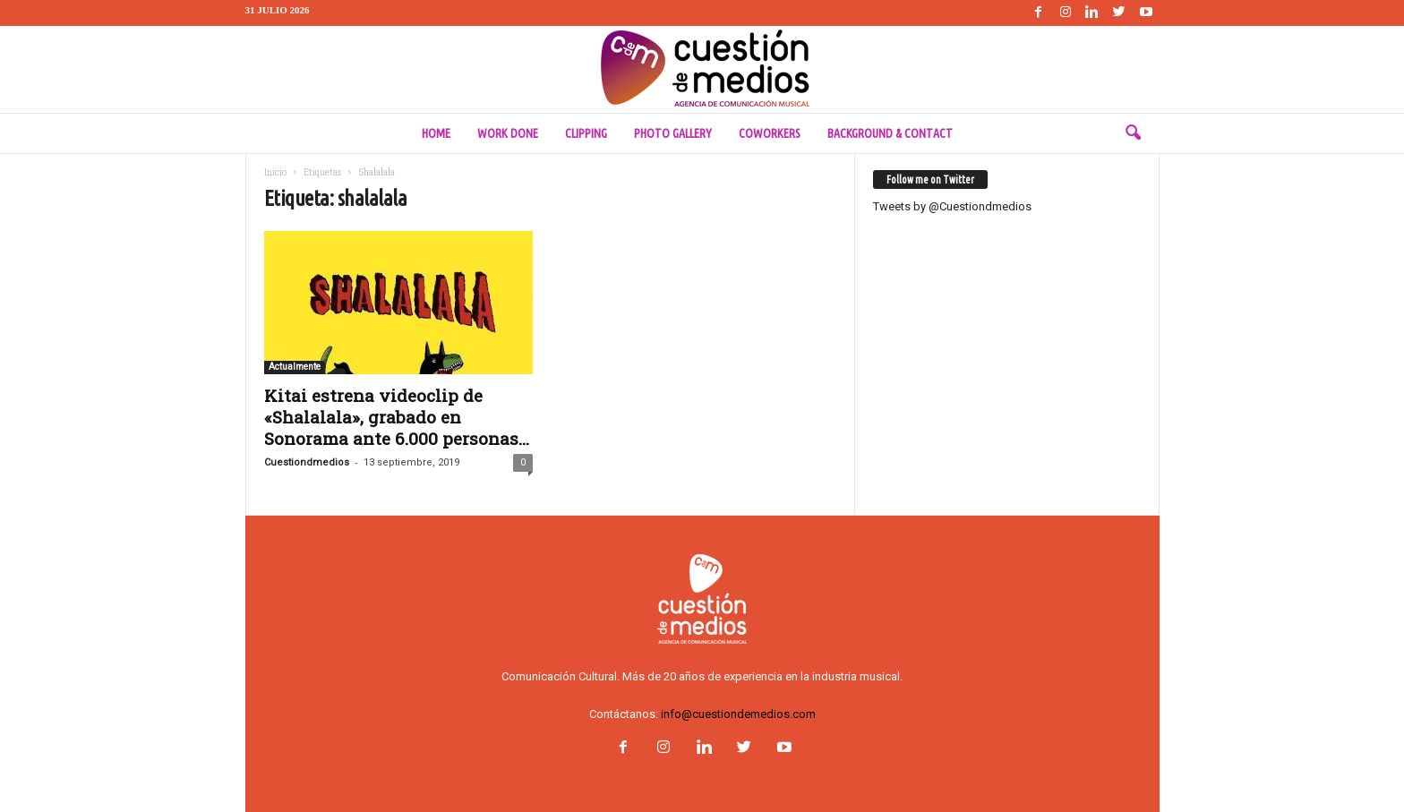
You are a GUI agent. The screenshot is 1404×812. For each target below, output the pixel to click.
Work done (507, 133)
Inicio (275, 172)
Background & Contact (890, 133)
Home (436, 133)
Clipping (586, 133)
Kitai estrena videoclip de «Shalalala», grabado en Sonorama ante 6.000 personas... (396, 416)
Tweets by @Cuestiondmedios (952, 206)
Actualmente (295, 367)
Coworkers (769, 133)
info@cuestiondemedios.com (738, 714)
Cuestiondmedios (306, 462)
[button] (1132, 133)
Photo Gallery (673, 133)
